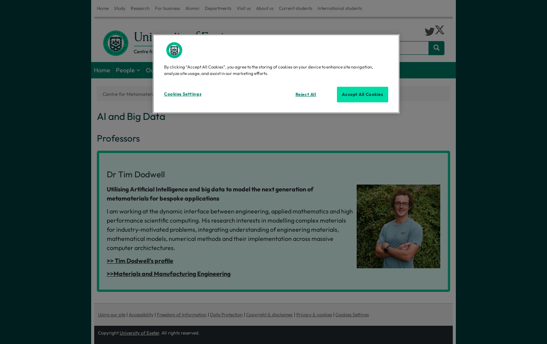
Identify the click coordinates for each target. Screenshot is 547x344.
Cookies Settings (182, 94)
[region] (276, 73)
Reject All (306, 94)
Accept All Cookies (362, 94)
